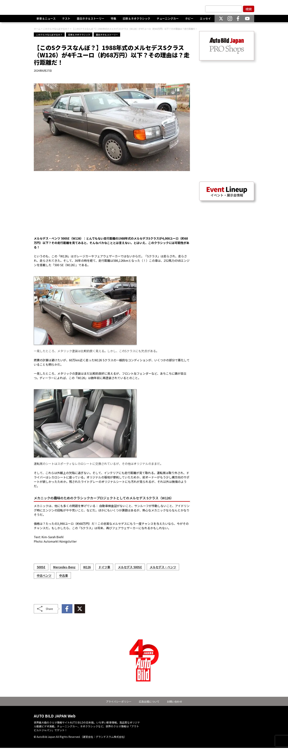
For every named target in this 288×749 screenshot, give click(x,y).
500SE (41, 567)
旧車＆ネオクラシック (136, 20)
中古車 (63, 575)
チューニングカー (168, 20)
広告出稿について (149, 701)
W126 (87, 567)
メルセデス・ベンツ (163, 567)
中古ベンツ (44, 575)
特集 (113, 20)
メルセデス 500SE (130, 567)
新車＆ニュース (46, 20)
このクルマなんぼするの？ (49, 34)
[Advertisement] (112, 206)
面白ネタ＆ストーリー (90, 20)
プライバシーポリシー (119, 701)
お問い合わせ (174, 701)
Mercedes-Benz (64, 567)
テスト (66, 20)
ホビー (189, 20)
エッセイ (205, 20)
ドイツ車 (104, 567)
